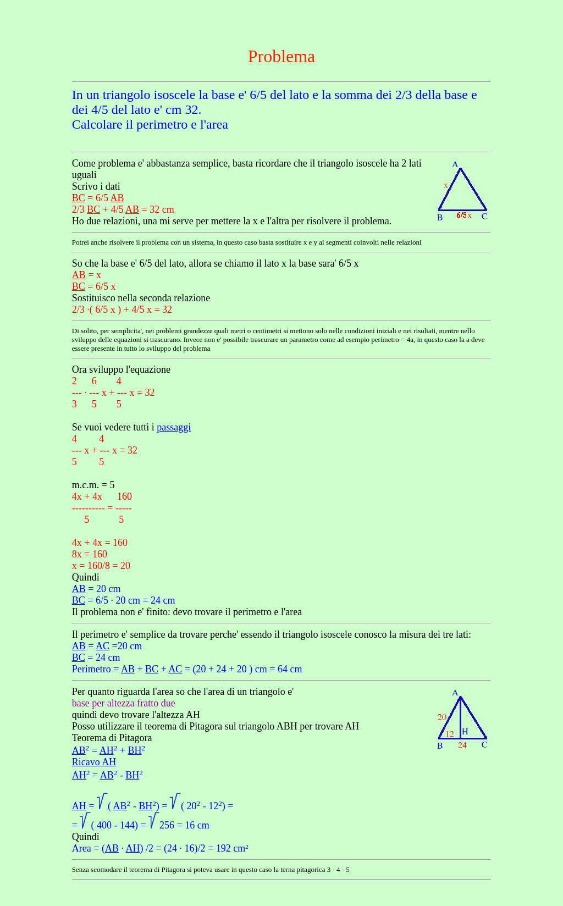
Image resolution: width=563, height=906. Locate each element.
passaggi (174, 427)
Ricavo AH (94, 761)
